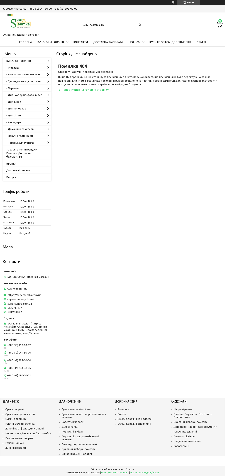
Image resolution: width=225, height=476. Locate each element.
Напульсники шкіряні (187, 441)
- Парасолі (12, 88)
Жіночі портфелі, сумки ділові (24, 428)
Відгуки (11, 177)
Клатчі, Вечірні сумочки (20, 423)
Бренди (11, 163)
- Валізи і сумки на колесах (23, 74)
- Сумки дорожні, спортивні (23, 81)
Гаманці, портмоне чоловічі (79, 444)
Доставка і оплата (18, 170)
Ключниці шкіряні (185, 431)
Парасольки (181, 445)
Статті (201, 41)
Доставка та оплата (108, 41)
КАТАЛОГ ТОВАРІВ (18, 60)
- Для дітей (13, 115)
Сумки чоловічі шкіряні (76, 409)
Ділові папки (70, 426)
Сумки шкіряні (14, 409)
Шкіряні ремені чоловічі (77, 453)
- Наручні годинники (19, 135)
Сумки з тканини (15, 418)
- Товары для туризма (20, 142)
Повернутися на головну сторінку (85, 89)
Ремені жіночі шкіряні (19, 438)
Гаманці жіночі (14, 442)
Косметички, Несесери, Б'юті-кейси (28, 433)
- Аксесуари (13, 122)
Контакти (80, 41)
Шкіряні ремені (183, 409)
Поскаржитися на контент (115, 472)
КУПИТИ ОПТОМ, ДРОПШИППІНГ (170, 41)
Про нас (134, 41)
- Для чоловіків (16, 108)
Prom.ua (130, 469)
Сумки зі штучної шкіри (20, 414)
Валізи (122, 414)
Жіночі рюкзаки (15, 447)
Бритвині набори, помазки (79, 449)
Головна (25, 41)
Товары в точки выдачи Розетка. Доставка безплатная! (21, 153)
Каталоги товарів (50, 41)
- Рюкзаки (12, 67)
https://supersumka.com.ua (24, 294)
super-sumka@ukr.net (21, 299)
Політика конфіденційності (144, 472)
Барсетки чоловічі (73, 421)
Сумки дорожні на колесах (134, 418)
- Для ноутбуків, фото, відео (24, 94)
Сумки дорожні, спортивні (134, 423)
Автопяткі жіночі (184, 436)
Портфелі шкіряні (73, 431)
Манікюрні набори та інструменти (195, 426)
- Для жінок (13, 101)
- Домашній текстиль (20, 128)
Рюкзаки (123, 409)
